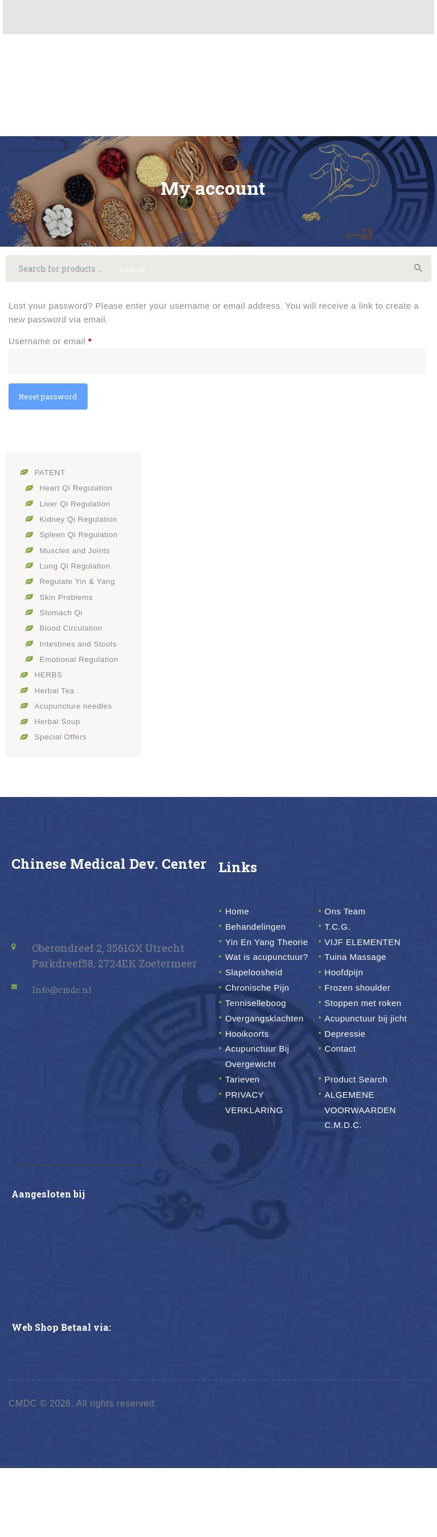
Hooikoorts (251, 1101)
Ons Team (348, 918)
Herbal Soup (60, 729)
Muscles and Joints (79, 560)
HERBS (50, 683)
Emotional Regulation (83, 667)
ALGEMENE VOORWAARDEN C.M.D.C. (367, 1178)
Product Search (361, 1147)
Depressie (348, 1101)
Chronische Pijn (263, 1025)
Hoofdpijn (347, 1010)
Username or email (69, 345)
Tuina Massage (361, 979)
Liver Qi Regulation (79, 513)
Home (239, 918)
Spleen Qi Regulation (83, 544)
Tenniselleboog (261, 1040)
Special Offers (63, 744)
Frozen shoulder (363, 1025)
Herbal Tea (57, 698)
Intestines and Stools (82, 652)
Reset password (53, 406)
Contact (343, 1117)
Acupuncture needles (77, 713)
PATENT (52, 483)
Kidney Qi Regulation (83, 529)
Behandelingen (261, 933)
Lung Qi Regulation (79, 575)
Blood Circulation (74, 636)
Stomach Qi (63, 621)
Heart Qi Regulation (80, 498)
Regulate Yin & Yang (81, 590)
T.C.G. (339, 933)
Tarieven (245, 1147)
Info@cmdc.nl (68, 996)
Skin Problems (69, 606)
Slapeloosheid (259, 1010)
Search (416, 270)
